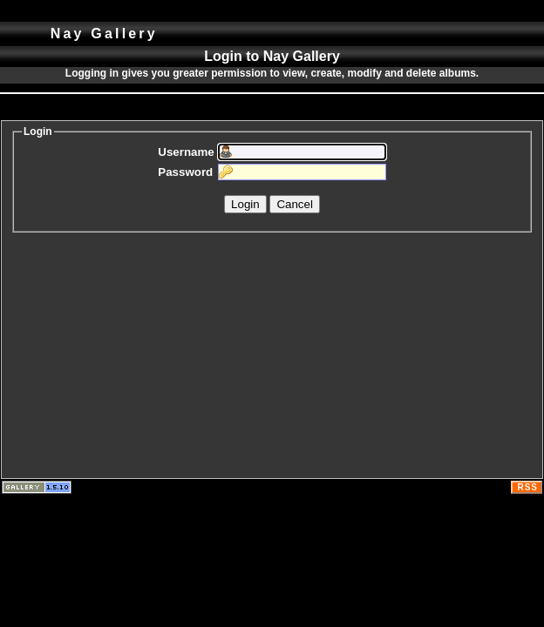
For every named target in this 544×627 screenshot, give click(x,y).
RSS (527, 487)
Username (186, 151)
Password (185, 172)
